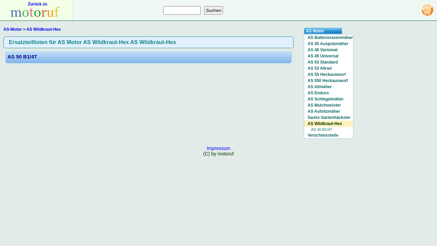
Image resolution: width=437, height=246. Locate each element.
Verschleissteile (323, 135)
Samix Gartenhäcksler (329, 117)
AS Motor (315, 31)
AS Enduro (318, 93)
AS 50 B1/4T (22, 56)
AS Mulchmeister (324, 105)
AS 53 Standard (323, 62)
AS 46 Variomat (322, 49)
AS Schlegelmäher (325, 99)
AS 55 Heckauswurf (327, 74)
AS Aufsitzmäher (324, 111)
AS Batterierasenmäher (330, 37)
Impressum (218, 148)
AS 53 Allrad (320, 68)
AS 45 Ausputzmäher (328, 43)
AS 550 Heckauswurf (328, 80)
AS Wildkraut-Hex (43, 29)
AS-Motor (12, 29)
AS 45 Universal (323, 56)
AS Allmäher (320, 86)
